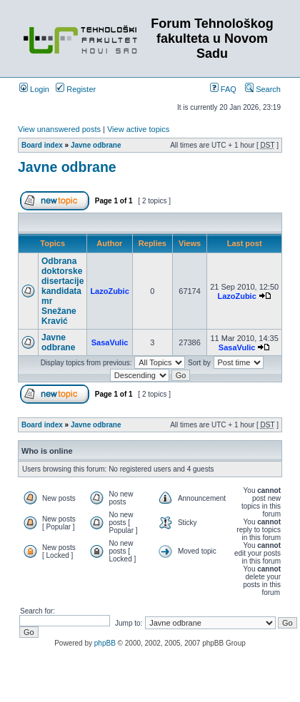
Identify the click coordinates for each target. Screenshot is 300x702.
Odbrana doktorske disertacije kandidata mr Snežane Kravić (62, 291)
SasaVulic (110, 342)
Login (34, 89)
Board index (42, 145)
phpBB (105, 643)
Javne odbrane (96, 145)
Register (76, 89)
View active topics (138, 129)
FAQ (223, 89)
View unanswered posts (59, 129)
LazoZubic (109, 291)
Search (263, 89)
